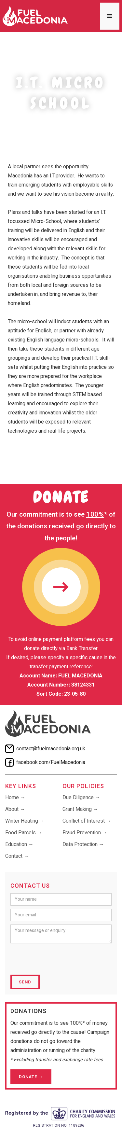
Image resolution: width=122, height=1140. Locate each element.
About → (15, 809)
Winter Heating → (25, 821)
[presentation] (59, 959)
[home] (35, 16)
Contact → (17, 856)
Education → (19, 844)
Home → (15, 797)
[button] (109, 16)
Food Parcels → (23, 833)
